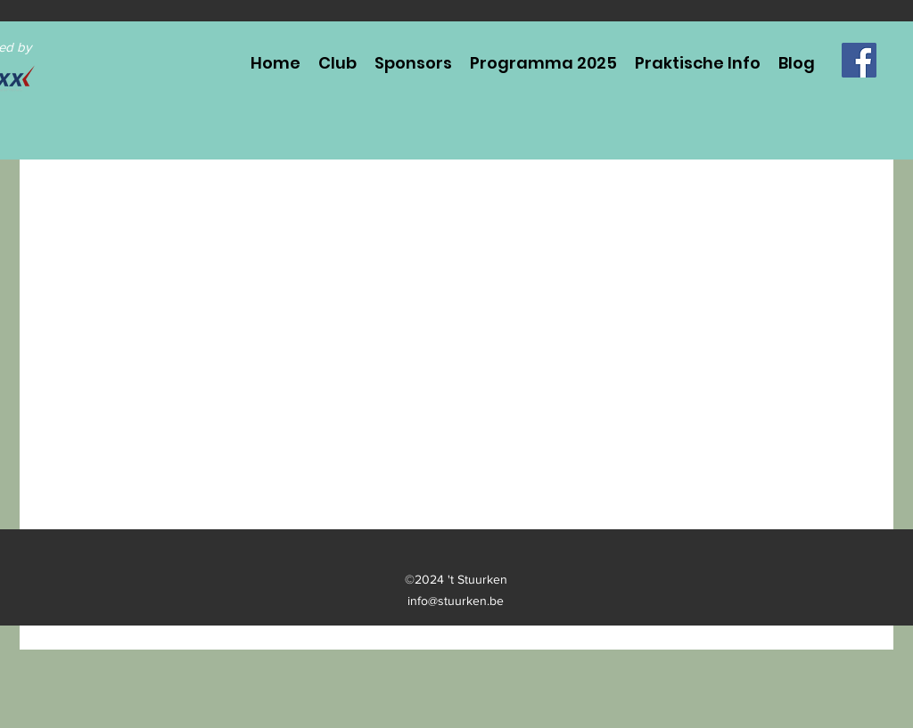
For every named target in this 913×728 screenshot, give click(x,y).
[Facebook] (859, 60)
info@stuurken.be (455, 600)
